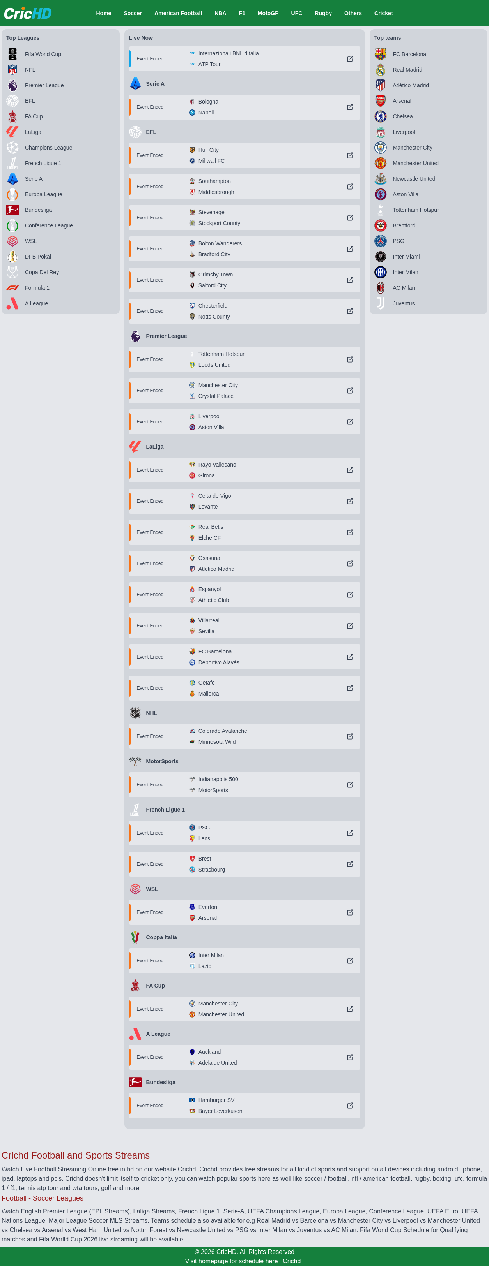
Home (103, 13)
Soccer (133, 13)
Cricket (383, 13)
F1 (242, 13)
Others (353, 13)
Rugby (323, 13)
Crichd (292, 1261)
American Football (178, 13)
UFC (297, 13)
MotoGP (268, 13)
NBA (220, 13)
